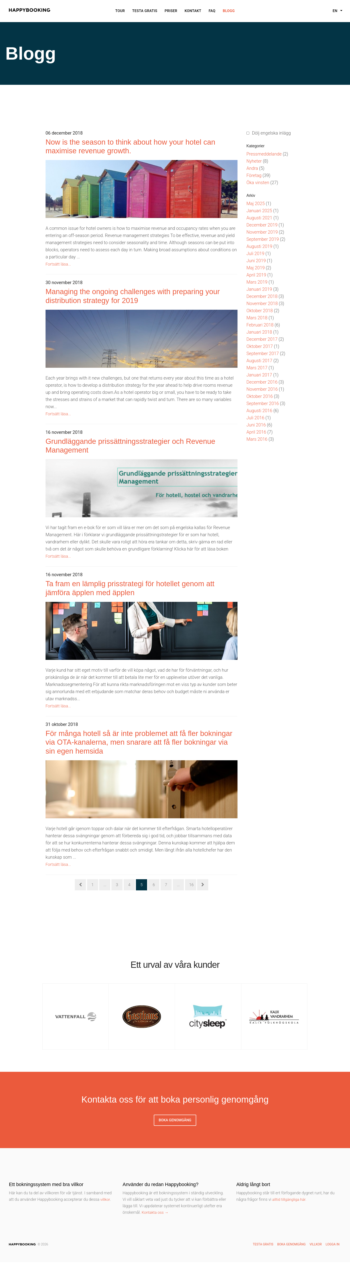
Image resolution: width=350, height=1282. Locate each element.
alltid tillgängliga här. (290, 1219)
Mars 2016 (256, 439)
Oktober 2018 (259, 310)
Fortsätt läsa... (59, 267)
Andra (252, 168)
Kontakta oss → (156, 1232)
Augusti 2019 (259, 246)
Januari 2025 (259, 210)
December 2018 (261, 296)
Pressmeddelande (264, 154)
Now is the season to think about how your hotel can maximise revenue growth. (140, 148)
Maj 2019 (255, 267)
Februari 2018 (259, 325)
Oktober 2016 (259, 396)
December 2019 (261, 225)
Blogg (229, 11)
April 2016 (256, 432)
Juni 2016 (256, 425)
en (335, 11)
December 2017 (261, 339)
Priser (171, 11)
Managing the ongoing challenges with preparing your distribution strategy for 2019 (132, 301)
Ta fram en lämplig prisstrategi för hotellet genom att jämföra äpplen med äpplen (127, 600)
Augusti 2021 (259, 217)
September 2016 (262, 403)
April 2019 (256, 275)
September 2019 (262, 239)
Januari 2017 (259, 375)
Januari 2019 (259, 289)
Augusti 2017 (259, 360)
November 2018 (262, 303)
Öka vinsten (257, 182)
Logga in (333, 1264)
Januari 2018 (259, 332)
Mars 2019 (256, 282)
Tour (120, 11)
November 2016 (262, 389)
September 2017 (262, 353)
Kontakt (193, 11)
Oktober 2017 (259, 346)
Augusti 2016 (259, 410)
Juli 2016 (255, 417)
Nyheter (254, 161)
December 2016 (261, 382)
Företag (253, 175)
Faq (212, 11)
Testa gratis (144, 11)
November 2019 (262, 232)
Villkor (316, 1264)
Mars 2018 (256, 317)
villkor (105, 1219)
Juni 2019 (256, 260)
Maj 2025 (255, 203)
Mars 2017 (256, 367)
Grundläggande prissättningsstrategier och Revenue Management (130, 454)
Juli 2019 (255, 253)
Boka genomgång (175, 1139)
